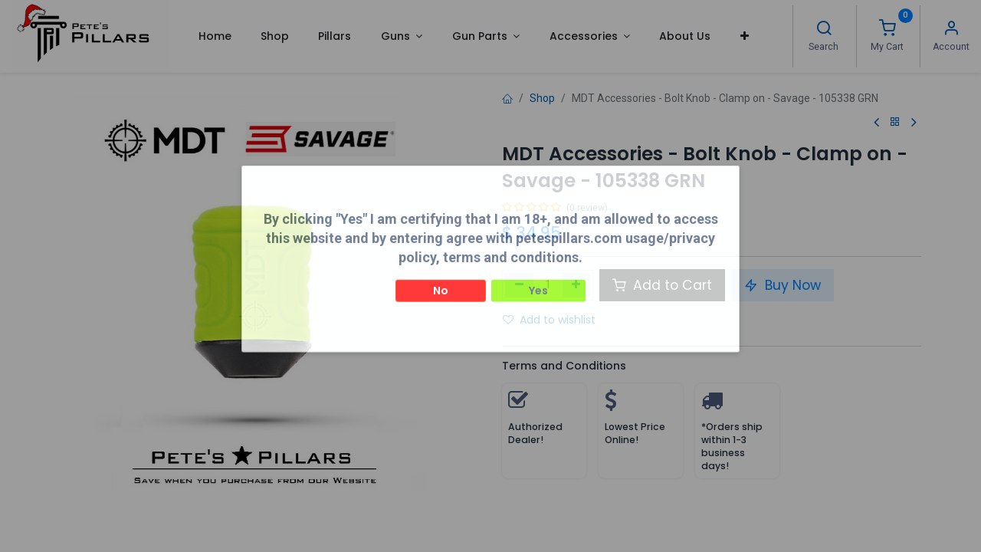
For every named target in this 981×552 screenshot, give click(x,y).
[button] (744, 36)
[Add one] (577, 285)
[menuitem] (214, 36)
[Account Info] (951, 30)
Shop (542, 98)
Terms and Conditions (564, 365)
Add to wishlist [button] (549, 319)
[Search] (823, 30)
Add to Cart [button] (662, 285)
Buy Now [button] (782, 285)
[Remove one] (519, 285)
